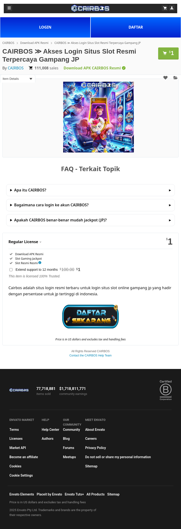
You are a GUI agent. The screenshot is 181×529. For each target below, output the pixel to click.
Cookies (15, 466)
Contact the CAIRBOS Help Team (90, 355)
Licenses (16, 438)
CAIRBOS (8, 43)
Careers (91, 438)
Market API (17, 448)
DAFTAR (136, 27)
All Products (95, 494)
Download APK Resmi (34, 43)
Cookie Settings (21, 475)
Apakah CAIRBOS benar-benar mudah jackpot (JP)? (60, 220)
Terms (14, 430)
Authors (47, 438)
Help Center (50, 430)
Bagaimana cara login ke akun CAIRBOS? (51, 204)
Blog (66, 438)
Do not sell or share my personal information (118, 457)
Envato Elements (21, 494)
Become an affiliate (23, 457)
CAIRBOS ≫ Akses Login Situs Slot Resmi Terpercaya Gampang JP (97, 43)
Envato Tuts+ (74, 494)
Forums (68, 448)
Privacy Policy (95, 448)
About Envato (95, 430)
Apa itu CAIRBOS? (30, 190)
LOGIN (45, 27)
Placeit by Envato (49, 494)
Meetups (69, 457)
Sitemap (91, 466)
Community (71, 430)
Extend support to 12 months (48, 269)
